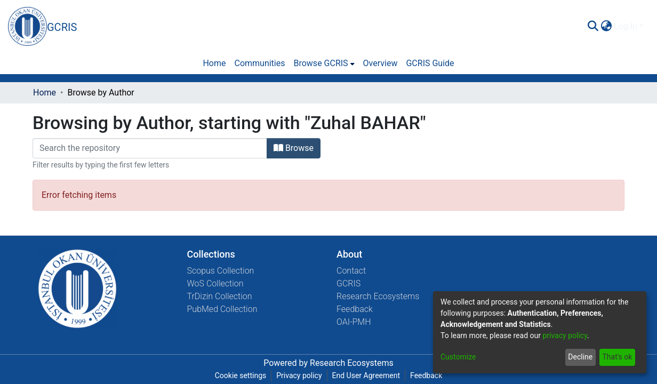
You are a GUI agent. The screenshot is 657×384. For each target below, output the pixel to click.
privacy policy (564, 335)
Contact (351, 271)
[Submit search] (592, 26)
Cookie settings (241, 375)
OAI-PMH (353, 322)
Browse (294, 148)
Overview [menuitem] (380, 63)
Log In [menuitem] (625, 26)
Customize (458, 357)
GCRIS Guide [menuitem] (430, 63)
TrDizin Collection (219, 296)
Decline (580, 357)
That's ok (617, 357)
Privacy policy (299, 375)
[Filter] (150, 148)
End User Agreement (366, 375)
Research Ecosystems (377, 296)
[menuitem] (606, 26)
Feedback (354, 309)
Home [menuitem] (214, 63)
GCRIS (348, 283)
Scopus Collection (220, 271)
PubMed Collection (222, 309)
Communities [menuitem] (259, 63)
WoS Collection (215, 283)
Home (44, 92)
